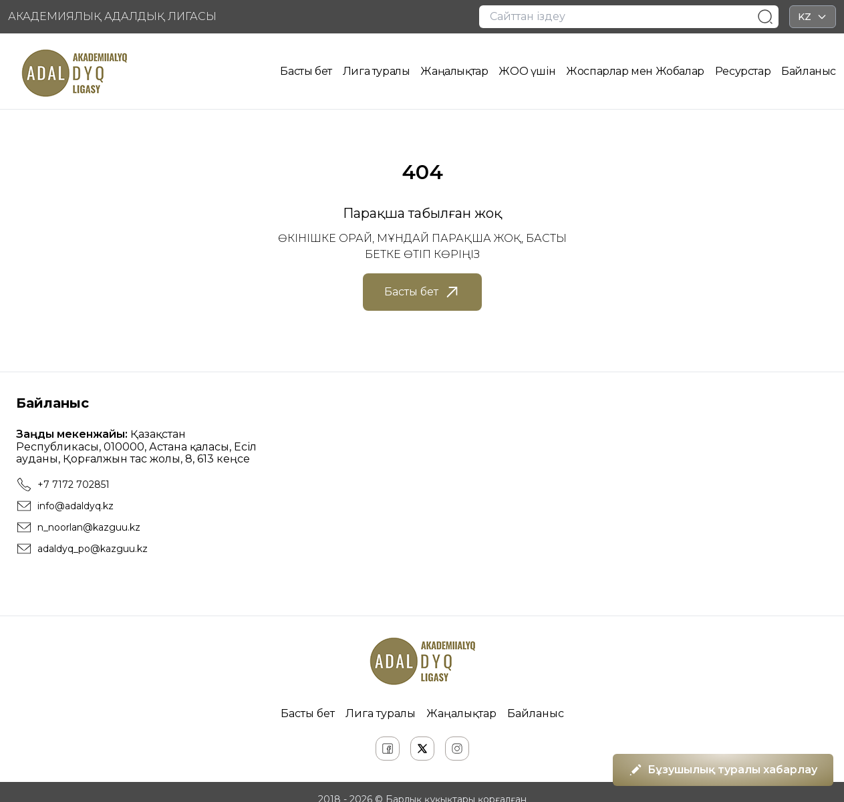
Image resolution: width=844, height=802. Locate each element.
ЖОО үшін (527, 71)
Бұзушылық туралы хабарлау (723, 770)
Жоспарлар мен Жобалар (635, 71)
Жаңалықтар (454, 71)
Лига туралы (376, 71)
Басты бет (305, 71)
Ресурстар (742, 71)
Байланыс (808, 71)
